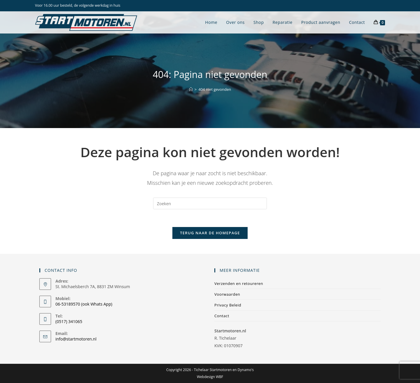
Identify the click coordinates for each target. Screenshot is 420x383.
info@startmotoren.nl (76, 339)
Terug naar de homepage (210, 232)
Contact (221, 315)
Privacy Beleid (227, 305)
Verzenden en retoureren (238, 283)
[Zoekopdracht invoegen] (210, 203)
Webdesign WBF (210, 376)
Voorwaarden (227, 294)
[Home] (191, 89)
